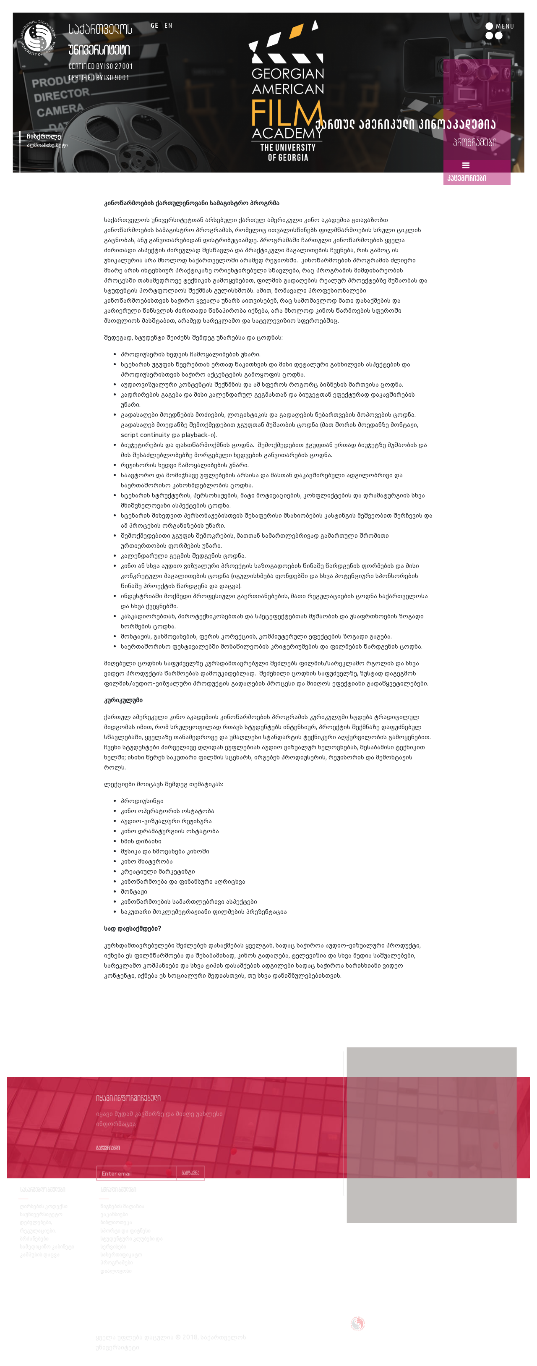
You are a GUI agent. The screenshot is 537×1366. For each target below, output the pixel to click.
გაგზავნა (190, 1181)
